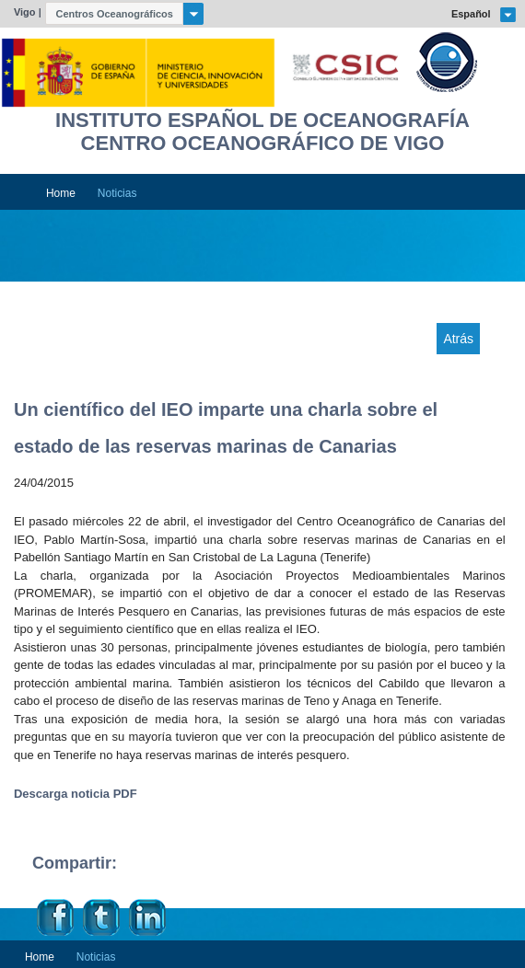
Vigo (25, 11)
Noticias (117, 193)
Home (61, 193)
